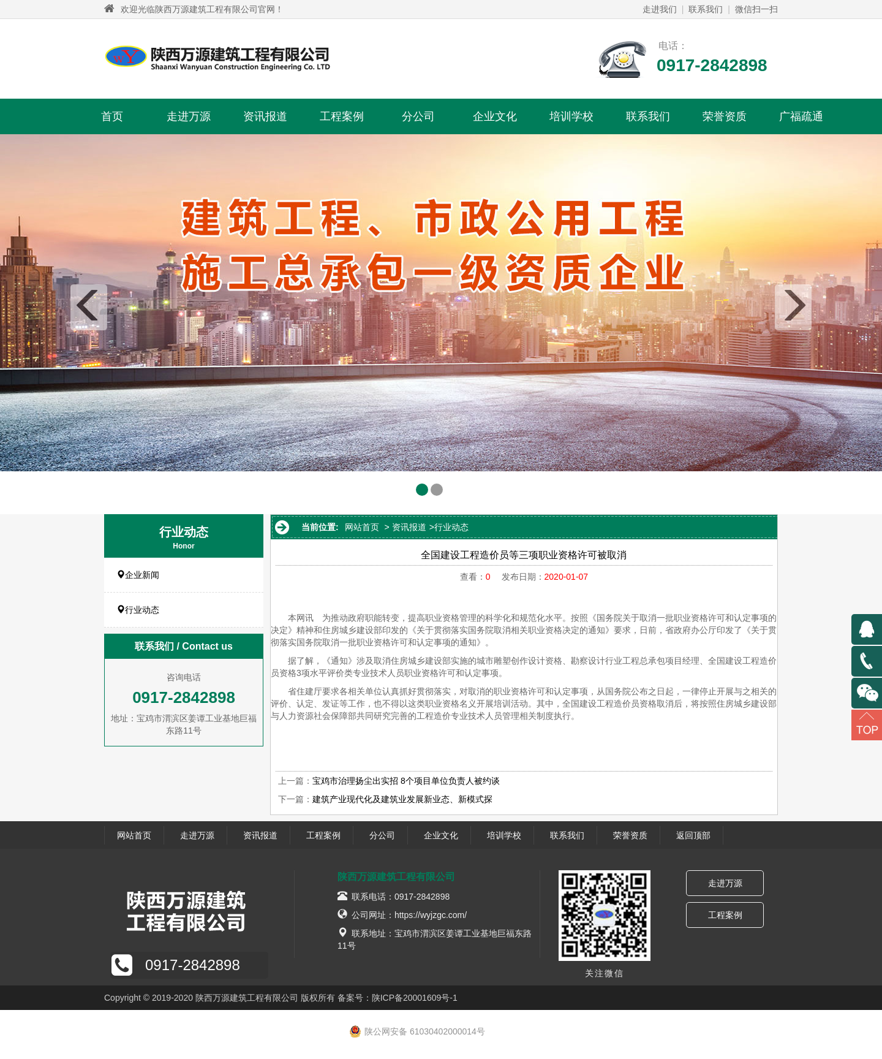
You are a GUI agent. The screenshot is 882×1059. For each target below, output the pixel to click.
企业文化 (495, 116)
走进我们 (660, 9)
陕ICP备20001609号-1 (415, 998)
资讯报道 (265, 116)
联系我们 (705, 9)
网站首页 (362, 527)
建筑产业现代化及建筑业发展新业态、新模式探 (402, 799)
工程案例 (342, 116)
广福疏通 (801, 116)
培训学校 (571, 116)
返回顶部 (693, 835)
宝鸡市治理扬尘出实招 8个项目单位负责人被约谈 (406, 781)
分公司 (418, 116)
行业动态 (137, 610)
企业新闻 (137, 575)
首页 (112, 116)
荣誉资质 (725, 116)
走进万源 (189, 116)
